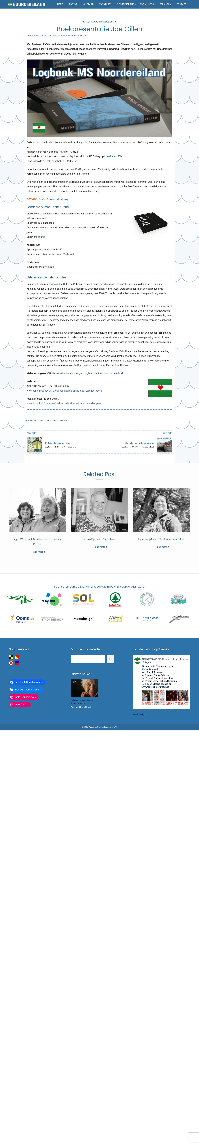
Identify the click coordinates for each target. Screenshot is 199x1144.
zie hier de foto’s (46, 199)
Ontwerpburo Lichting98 (107, 727)
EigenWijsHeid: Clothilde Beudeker (161, 539)
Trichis (41, 236)
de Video (62, 199)
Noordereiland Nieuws (36, 35)
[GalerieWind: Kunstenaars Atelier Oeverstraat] (84, 688)
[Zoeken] (110, 659)
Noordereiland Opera (58, 421)
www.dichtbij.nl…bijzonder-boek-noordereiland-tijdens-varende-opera (64, 403)
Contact (181, 4)
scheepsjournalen (78, 227)
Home (60, 4)
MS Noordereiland (41, 421)
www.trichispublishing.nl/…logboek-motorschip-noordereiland (89, 373)
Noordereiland (125, 4)
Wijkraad (88, 4)
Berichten (165, 4)
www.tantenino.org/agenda (155, 687)
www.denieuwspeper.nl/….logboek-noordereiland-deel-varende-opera (64, 390)
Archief (53, 35)
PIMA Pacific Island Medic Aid (57, 254)
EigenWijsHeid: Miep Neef (100, 539)
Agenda (73, 4)
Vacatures (105, 4)
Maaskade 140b (113, 156)
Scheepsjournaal (107, 21)
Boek (30, 421)
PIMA (78, 169)
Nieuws (93, 21)
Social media (147, 4)
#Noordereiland (150, 669)
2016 (85, 21)
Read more (37, 551)
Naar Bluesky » (139, 714)
